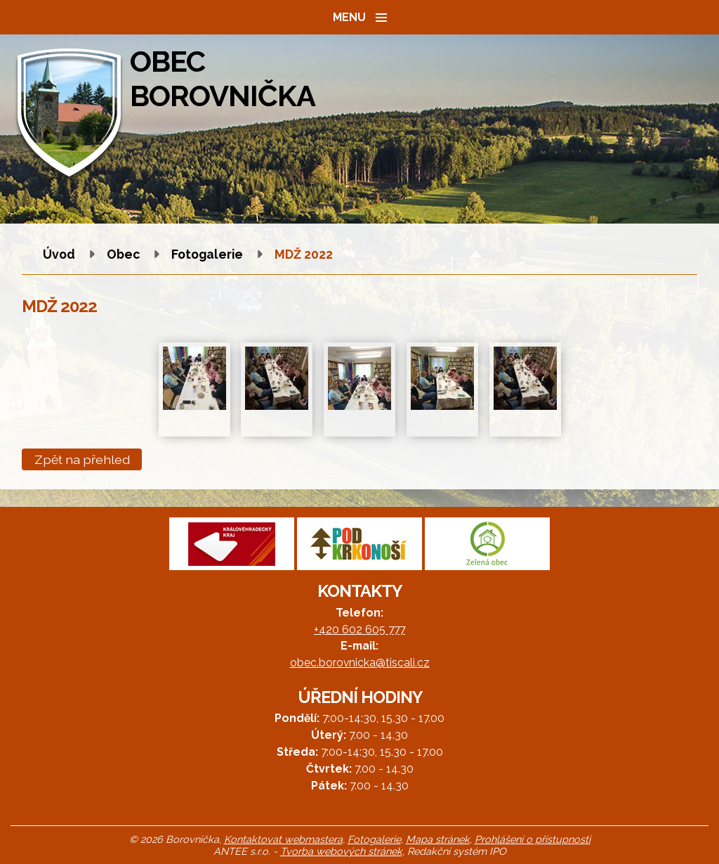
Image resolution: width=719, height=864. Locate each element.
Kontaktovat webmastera (283, 839)
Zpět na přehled (82, 459)
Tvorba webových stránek (341, 851)
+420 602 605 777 (359, 629)
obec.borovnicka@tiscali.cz (360, 662)
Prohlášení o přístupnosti (533, 839)
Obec (123, 254)
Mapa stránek (438, 839)
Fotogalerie (207, 254)
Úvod (59, 254)
